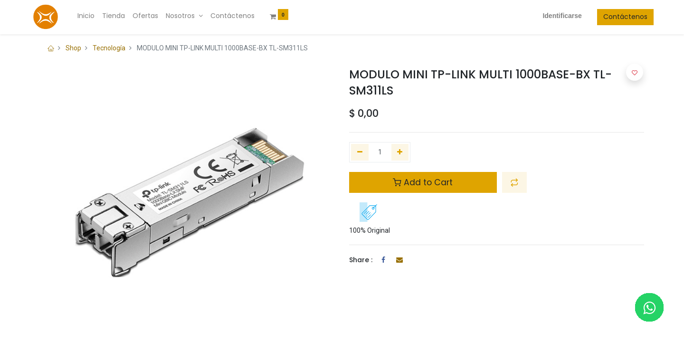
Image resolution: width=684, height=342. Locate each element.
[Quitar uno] (360, 152)
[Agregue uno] (400, 152)
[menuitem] (95, 16)
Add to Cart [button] (423, 182)
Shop (73, 48)
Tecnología (109, 48)
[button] (514, 182)
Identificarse (552, 15)
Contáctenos (616, 16)
